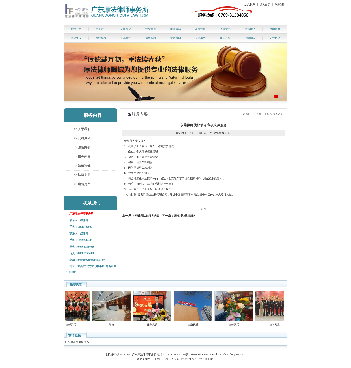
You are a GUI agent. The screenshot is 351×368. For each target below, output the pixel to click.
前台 (118, 324)
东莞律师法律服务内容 (146, 215)
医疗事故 (101, 38)
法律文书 (225, 29)
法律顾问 (250, 38)
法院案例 (150, 29)
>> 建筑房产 (82, 184)
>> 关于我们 (82, 129)
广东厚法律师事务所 (77, 342)
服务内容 (175, 29)
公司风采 (125, 29)
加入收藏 (249, 4)
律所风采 (78, 324)
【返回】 (203, 208)
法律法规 (200, 29)
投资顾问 (175, 38)
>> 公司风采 (82, 138)
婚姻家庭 (275, 29)
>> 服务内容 (82, 156)
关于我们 (101, 29)
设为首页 (265, 4)
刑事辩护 (125, 38)
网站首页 (76, 29)
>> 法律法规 (82, 165)
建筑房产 (250, 29)
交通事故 (200, 38)
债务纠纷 (150, 38)
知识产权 (225, 38)
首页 (267, 114)
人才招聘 (275, 38)
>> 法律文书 (82, 175)
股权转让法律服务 (185, 215)
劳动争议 (76, 38)
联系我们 (280, 4)
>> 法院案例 (82, 147)
